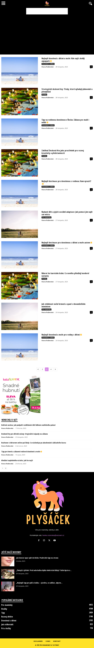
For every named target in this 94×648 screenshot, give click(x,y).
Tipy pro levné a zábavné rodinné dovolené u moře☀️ (21, 451)
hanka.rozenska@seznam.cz (53, 535)
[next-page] (5, 468)
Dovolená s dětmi (48, 64)
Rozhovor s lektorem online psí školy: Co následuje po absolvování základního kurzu (33, 442)
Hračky (44, 94)
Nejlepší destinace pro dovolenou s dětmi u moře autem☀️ (67, 242)
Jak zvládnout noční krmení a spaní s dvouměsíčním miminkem (63, 305)
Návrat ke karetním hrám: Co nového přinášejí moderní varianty (65, 274)
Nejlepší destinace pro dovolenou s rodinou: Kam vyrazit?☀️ (66, 182)
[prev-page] (2, 468)
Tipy (3, 612)
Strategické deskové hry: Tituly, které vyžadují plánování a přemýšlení (67, 90)
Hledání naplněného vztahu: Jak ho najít (17, 460)
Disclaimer (38, 641)
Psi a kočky (6, 628)
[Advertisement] (47, 11)
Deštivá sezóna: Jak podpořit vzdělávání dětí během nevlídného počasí (28, 425)
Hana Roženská (48, 67)
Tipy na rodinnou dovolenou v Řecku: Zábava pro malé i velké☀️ (65, 121)
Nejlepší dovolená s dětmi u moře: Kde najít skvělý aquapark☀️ (63, 59)
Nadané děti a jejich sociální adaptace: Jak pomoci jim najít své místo (67, 213)
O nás (48, 641)
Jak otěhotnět (7, 624)
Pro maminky (46, 217)
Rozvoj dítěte (7, 616)
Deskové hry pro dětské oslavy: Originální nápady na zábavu (24, 434)
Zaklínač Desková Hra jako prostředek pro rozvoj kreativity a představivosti (63, 152)
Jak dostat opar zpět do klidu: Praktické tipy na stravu (37, 558)
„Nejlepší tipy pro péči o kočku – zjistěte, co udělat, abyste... (39, 583)
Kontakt (57, 641)
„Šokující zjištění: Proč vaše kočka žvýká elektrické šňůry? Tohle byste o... (44, 570)
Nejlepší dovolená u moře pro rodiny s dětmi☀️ (62, 334)
